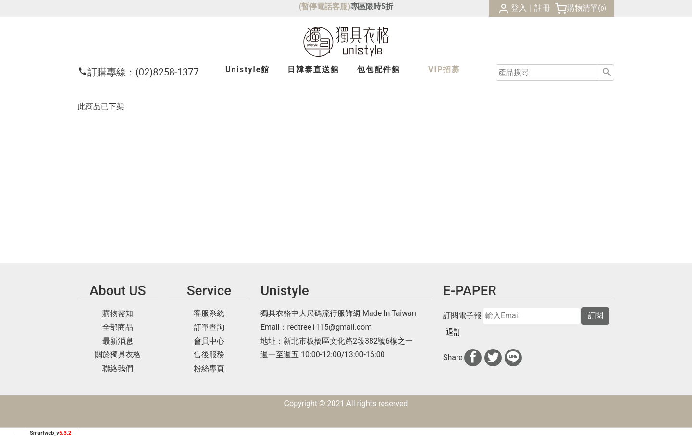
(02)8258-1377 (138, 72)
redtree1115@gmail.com (329, 327)
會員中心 (209, 341)
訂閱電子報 (462, 316)
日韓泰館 (313, 69)
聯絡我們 (117, 368)
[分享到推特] (493, 357)
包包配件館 (378, 69)
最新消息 (117, 341)
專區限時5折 (371, 6)
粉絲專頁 (209, 368)
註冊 (542, 7)
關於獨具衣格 (118, 354)
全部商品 (117, 327)
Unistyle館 (247, 69)
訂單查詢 (209, 327)
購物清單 (582, 7)
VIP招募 (444, 69)
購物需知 (117, 313)
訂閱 (595, 315)
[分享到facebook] (473, 357)
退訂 (453, 332)
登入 (519, 7)
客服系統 (209, 313)
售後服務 (209, 354)
